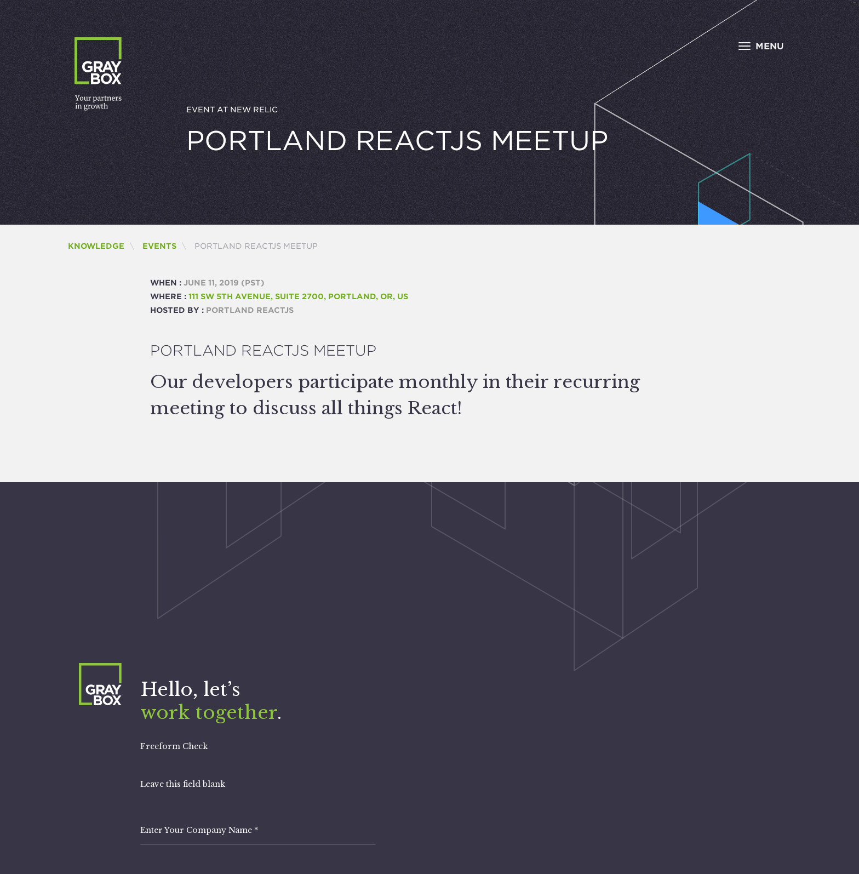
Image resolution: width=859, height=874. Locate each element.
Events (159, 246)
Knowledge (96, 246)
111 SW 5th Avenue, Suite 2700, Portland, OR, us (298, 296)
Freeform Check (174, 746)
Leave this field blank (182, 784)
